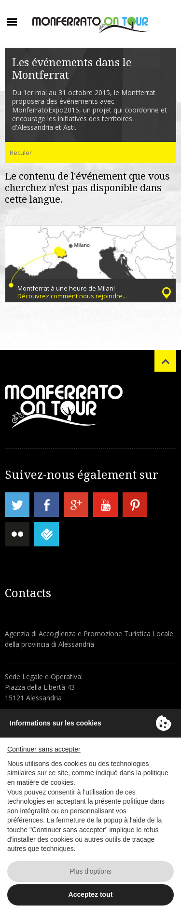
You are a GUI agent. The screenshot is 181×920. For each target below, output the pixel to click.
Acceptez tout (91, 894)
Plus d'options (90, 871)
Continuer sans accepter (44, 749)
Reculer (21, 152)
